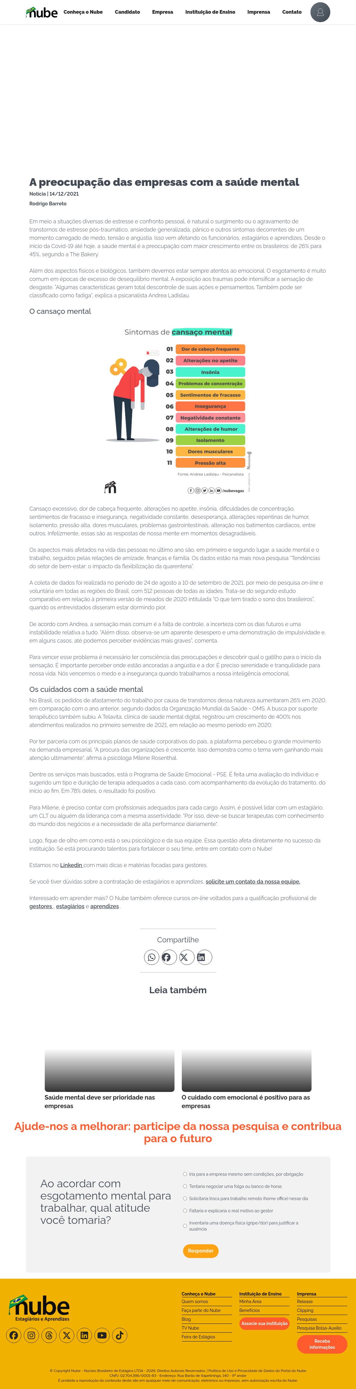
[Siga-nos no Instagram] (31, 1335)
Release (305, 1301)
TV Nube (190, 1328)
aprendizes (104, 906)
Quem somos (195, 1301)
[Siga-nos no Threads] (49, 1335)
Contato (292, 12)
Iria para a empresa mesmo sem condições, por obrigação (246, 1174)
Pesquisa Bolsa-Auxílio (319, 1328)
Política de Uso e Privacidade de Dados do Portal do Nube (257, 1371)
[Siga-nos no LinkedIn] (84, 1335)
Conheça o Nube (83, 12)
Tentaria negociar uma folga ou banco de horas (235, 1186)
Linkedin (72, 865)
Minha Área (250, 1301)
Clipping (305, 1310)
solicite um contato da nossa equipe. (253, 881)
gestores (42, 906)
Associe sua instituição (264, 1323)
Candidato (127, 12)
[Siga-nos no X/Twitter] (66, 1335)
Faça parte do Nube (201, 1310)
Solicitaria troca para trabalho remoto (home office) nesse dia (248, 1198)
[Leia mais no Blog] (109, 1057)
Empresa (162, 12)
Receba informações (322, 1344)
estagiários (70, 906)
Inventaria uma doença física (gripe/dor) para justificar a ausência (243, 1226)
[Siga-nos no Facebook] (13, 1335)
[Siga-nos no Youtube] (102, 1335)
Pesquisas (307, 1319)
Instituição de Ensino (210, 12)
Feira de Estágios (198, 1336)
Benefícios (249, 1310)
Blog (186, 1319)
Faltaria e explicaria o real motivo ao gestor (231, 1210)
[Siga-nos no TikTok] (119, 1335)
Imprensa (259, 12)
